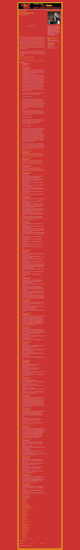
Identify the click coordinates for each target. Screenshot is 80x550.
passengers (31, 153)
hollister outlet (24, 517)
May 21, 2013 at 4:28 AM (26, 483)
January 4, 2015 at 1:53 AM (27, 538)
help (42, 163)
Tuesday (39, 154)
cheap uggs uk (24, 511)
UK (29, 169)
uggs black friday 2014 (26, 506)
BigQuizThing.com (51, 44)
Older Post (43, 543)
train (26, 156)
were (33, 154)
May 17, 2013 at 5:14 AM (26, 377)
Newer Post (22, 543)
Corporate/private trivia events (53, 47)
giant (33, 169)
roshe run (24, 516)
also (40, 170)
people (28, 167)
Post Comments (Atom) (28, 545)
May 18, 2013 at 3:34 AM (26, 425)
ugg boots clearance (25, 505)
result (40, 167)
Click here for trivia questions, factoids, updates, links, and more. (53, 40)
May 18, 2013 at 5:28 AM (26, 456)
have (33, 160)
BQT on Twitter (50, 46)
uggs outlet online (25, 502)
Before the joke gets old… (27, 13)
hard (30, 163)
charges (35, 167)
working (26, 163)
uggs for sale (24, 515)
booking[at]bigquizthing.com (52, 34)
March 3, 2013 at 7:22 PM (26, 150)
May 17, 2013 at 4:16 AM (26, 360)
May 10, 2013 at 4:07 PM (26, 277)
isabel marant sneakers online (27, 507)
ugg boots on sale (25, 510)
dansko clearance (25, 530)
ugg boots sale (24, 508)
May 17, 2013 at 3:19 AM (26, 341)
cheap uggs (24, 536)
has (26, 153)
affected (41, 160)
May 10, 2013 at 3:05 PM (26, 249)
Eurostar (27, 154)
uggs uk (23, 520)
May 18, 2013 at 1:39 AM (26, 408)
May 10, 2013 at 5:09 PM (26, 299)
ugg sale (23, 501)
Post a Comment (22, 540)
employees (35, 170)
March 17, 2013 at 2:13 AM (27, 165)
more (39, 156)
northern (28, 160)
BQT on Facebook (51, 45)
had (35, 156)
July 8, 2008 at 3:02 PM (26, 67)
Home (32, 543)
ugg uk (23, 522)
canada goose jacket (26, 521)
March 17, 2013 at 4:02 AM (27, 172)
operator (28, 156)
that (28, 170)
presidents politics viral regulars (27, 58)
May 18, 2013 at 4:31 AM (26, 439)
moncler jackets (25, 535)
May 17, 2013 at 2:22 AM (26, 326)
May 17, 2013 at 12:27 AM (26, 313)
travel (37, 153)
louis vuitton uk (25, 499)
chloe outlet (24, 512)
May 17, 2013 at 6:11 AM (26, 394)
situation (37, 163)
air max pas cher (25, 503)
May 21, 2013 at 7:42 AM (26, 495)
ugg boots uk (24, 525)
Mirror (26, 169)
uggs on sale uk (25, 498)
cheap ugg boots (25, 526)
